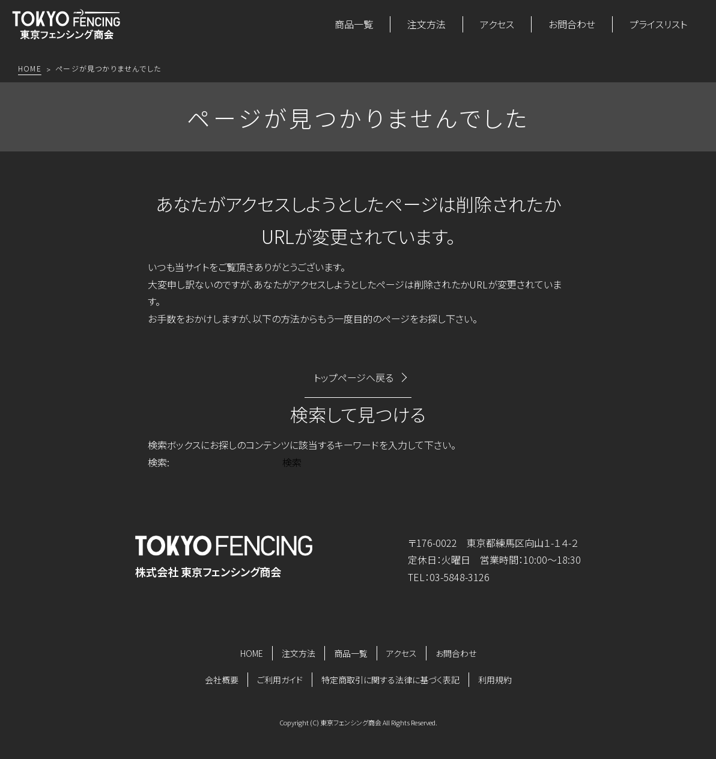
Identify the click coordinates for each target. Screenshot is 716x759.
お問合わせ (571, 24)
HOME (251, 653)
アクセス (497, 24)
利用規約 (495, 680)
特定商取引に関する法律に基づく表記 (390, 680)
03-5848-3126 (459, 577)
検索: (158, 462)
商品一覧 (354, 24)
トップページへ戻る (353, 377)
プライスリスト (658, 24)
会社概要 (221, 680)
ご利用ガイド (280, 680)
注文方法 (426, 24)
